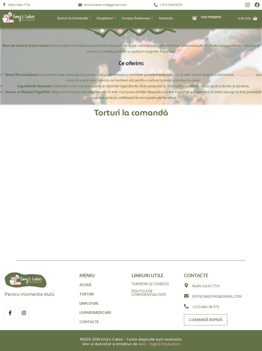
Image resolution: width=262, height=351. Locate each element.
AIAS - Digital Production (159, 343)
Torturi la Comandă (73, 18)
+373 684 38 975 (205, 306)
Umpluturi (106, 18)
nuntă (240, 75)
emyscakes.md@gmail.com (217, 296)
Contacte (166, 18)
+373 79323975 (211, 17)
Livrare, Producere (137, 18)
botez (250, 75)
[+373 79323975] (194, 18)
